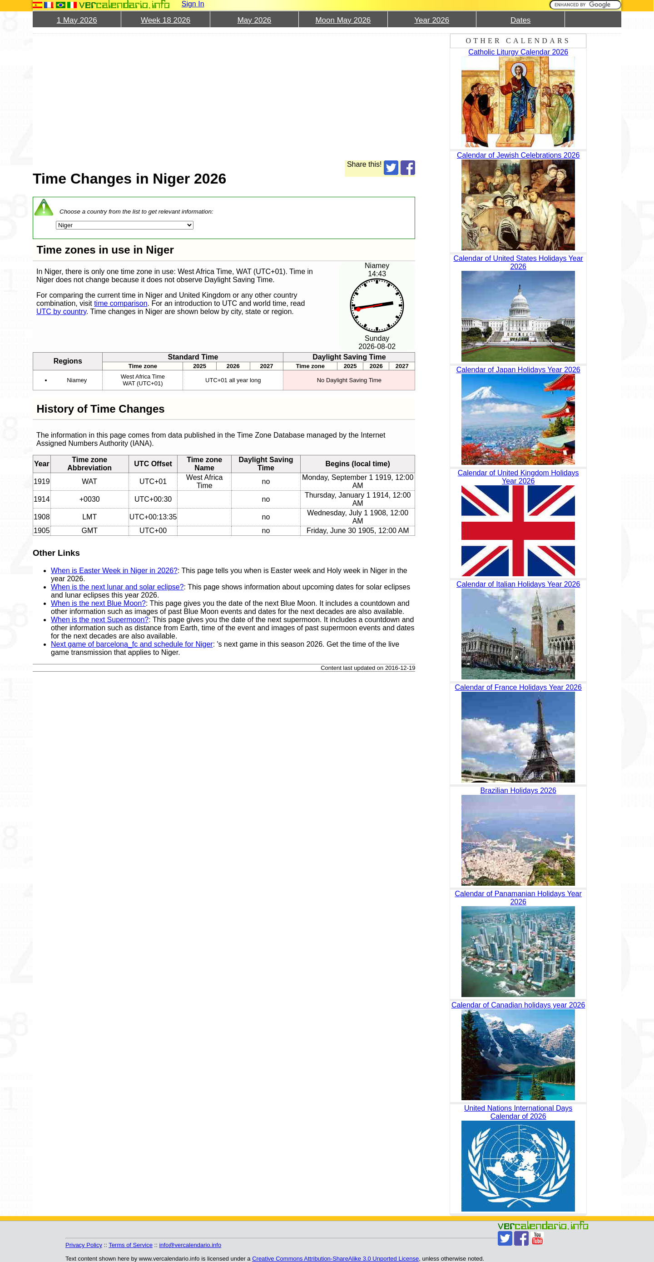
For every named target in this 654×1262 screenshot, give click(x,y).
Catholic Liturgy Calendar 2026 (518, 52)
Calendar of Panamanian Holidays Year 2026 (518, 898)
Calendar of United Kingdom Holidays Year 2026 (518, 477)
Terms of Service (131, 1245)
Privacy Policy (83, 1245)
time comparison (120, 303)
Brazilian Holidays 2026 (518, 790)
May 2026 (255, 20)
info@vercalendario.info (190, 1245)
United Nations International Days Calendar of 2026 (518, 1112)
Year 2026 (431, 20)
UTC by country (61, 311)
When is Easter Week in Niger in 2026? (114, 570)
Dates (520, 20)
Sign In (193, 4)
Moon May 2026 (343, 20)
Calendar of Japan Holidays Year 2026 (518, 370)
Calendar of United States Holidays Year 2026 (518, 262)
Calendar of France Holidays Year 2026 (518, 687)
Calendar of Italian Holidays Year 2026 (518, 584)
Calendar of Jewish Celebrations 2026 (518, 155)
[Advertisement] (224, 96)
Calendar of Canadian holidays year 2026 (518, 1005)
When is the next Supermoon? (100, 620)
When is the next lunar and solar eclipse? (117, 587)
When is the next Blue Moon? (98, 603)
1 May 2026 (77, 20)
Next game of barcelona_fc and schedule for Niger (132, 644)
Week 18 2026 (165, 20)
